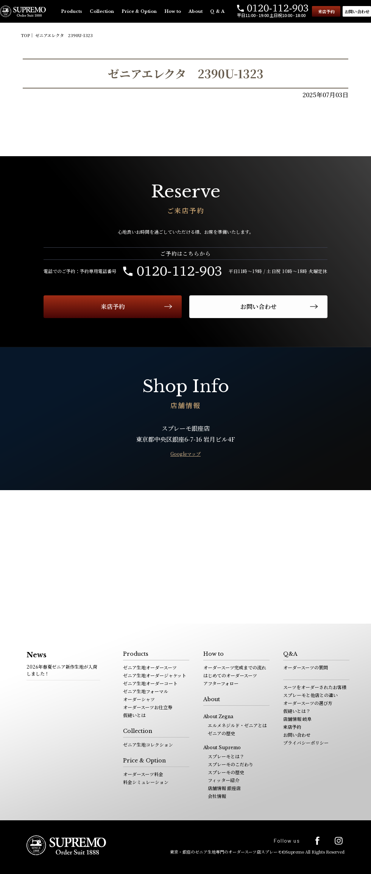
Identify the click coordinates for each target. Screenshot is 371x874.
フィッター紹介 (223, 780)
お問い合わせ (356, 11)
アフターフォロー (220, 683)
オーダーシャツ (139, 699)
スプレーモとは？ (226, 756)
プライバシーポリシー (306, 742)
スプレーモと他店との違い (310, 695)
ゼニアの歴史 (221, 733)
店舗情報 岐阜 (297, 719)
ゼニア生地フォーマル (145, 691)
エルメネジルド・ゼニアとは (237, 725)
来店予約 (326, 11)
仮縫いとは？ (296, 711)
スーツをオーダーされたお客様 (314, 687)
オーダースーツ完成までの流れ (234, 667)
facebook (317, 841)
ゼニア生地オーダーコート (150, 683)
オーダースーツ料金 (143, 774)
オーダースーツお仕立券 (147, 707)
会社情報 (217, 796)
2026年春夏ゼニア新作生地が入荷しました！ (61, 670)
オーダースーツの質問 (305, 667)
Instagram (339, 841)
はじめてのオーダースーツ (230, 675)
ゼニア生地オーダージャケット (154, 675)
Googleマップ (185, 453)
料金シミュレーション (145, 782)
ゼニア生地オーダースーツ (150, 667)
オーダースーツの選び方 (307, 703)
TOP (25, 35)
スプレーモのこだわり (230, 764)
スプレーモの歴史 (226, 772)
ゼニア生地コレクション (148, 744)
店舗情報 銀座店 (224, 788)
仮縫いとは (134, 715)
